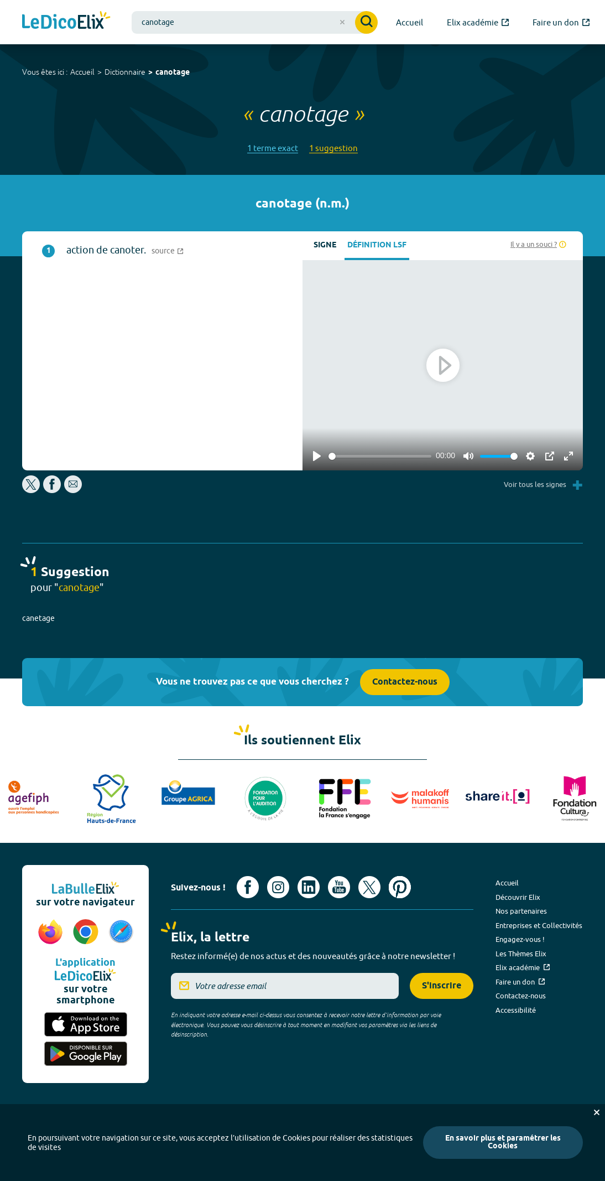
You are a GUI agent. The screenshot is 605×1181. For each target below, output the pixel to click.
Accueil (82, 72)
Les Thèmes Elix (521, 953)
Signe (325, 245)
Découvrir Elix (518, 897)
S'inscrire (441, 986)
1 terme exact (272, 148)
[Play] (317, 456)
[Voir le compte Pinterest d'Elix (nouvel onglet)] (400, 887)
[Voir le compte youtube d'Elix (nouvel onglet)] (339, 887)
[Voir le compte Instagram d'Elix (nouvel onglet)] (278, 887)
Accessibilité (516, 1010)
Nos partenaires (521, 911)
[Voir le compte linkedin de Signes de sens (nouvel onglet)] (309, 887)
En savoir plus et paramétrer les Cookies (503, 1142)
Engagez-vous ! (520, 939)
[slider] (379, 456)
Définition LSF (376, 245)
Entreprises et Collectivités (539, 925)
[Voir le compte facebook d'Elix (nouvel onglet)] (248, 887)
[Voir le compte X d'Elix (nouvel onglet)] (369, 887)
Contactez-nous (404, 682)
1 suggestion (333, 148)
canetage (38, 618)
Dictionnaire (125, 72)
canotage (172, 73)
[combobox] (255, 22)
